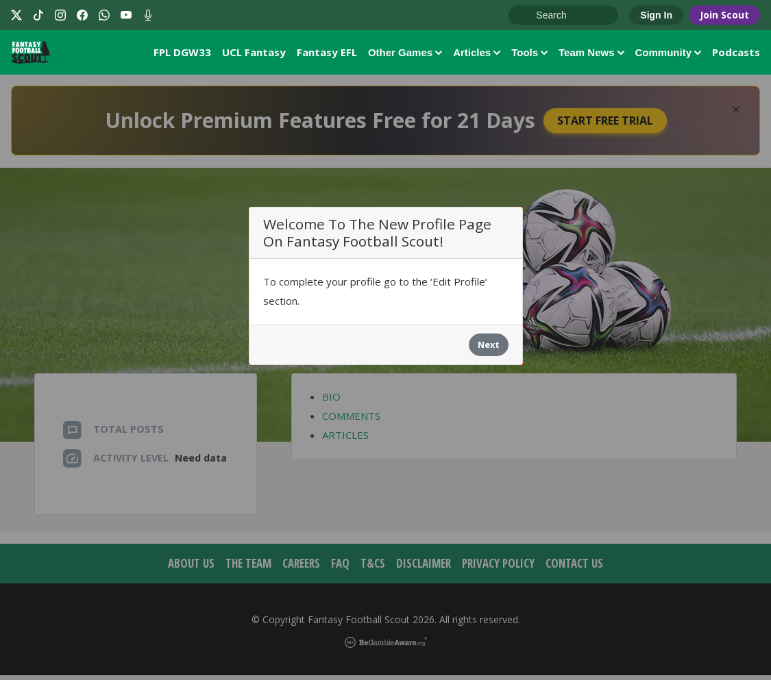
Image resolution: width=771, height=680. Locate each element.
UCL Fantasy (254, 54)
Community (668, 54)
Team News (591, 54)
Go (525, 16)
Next (489, 350)
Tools (529, 54)
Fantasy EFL (327, 54)
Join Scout (724, 14)
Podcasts (736, 54)
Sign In (656, 15)
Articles (476, 54)
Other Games (405, 54)
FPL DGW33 (182, 54)
